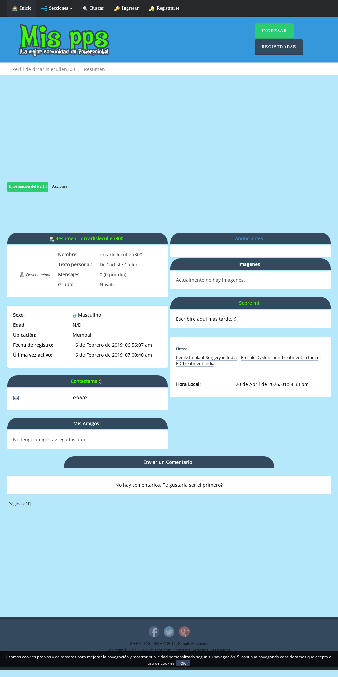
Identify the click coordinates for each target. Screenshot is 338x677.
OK (183, 663)
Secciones (56, 8)
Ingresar (126, 8)
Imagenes (249, 264)
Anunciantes (249, 238)
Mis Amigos (86, 423)
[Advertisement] (169, 135)
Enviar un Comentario (167, 462)
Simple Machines (193, 643)
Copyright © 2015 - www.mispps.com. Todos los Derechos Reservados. (169, 650)
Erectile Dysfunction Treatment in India (279, 357)
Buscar (93, 8)
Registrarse (164, 8)
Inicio (21, 8)
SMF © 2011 (165, 643)
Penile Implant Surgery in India (206, 357)
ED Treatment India (195, 363)
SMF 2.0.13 (140, 643)
